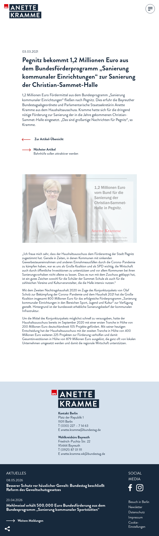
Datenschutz (136, 512)
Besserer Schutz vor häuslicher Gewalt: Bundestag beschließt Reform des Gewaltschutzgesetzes (55, 488)
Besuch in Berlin (138, 502)
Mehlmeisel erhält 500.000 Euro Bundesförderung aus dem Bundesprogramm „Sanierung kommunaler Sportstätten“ (55, 507)
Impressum (135, 517)
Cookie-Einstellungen (136, 525)
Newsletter (135, 507)
